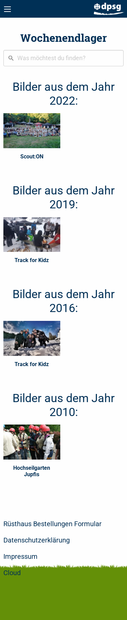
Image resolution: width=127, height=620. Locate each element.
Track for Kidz (32, 260)
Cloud (12, 573)
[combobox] (63, 58)
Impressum (20, 556)
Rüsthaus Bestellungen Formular (52, 524)
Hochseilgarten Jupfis (31, 471)
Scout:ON (31, 156)
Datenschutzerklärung (36, 540)
